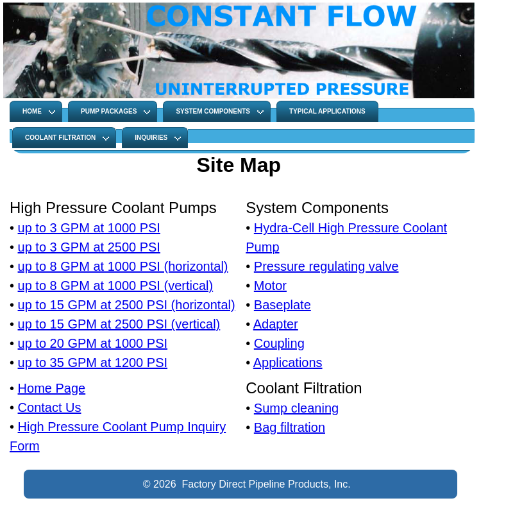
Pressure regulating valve (326, 266)
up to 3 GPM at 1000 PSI (89, 228)
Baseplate (282, 305)
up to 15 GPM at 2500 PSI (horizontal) (126, 305)
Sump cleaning (296, 408)
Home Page (52, 388)
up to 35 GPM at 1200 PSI (92, 362)
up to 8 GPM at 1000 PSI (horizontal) (123, 266)
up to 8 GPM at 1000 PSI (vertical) (116, 285)
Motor (270, 285)
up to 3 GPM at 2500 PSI (89, 247)
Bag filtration (289, 427)
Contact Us (49, 407)
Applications (288, 362)
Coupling (279, 343)
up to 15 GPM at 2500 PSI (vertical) (119, 324)
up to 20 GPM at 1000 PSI (92, 343)
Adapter (275, 324)
